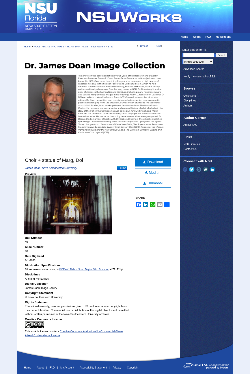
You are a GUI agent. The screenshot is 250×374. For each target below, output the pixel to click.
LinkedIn (213, 169)
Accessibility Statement (94, 367)
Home (27, 46)
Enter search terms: (194, 49)
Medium (153, 172)
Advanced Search (193, 69)
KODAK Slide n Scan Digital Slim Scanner (84, 269)
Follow (122, 167)
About (41, 367)
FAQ (52, 367)
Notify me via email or (199, 76)
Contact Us (189, 149)
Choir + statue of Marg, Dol (54, 160)
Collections (189, 95)
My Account (67, 367)
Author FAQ (190, 124)
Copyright (132, 367)
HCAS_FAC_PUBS (53, 46)
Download (153, 162)
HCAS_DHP (73, 46)
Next (158, 46)
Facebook (185, 169)
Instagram (199, 169)
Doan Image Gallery (94, 46)
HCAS (37, 46)
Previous (143, 46)
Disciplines (189, 100)
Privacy (117, 367)
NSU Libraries (191, 144)
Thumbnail (153, 183)
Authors (187, 105)
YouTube (206, 169)
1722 (110, 46)
